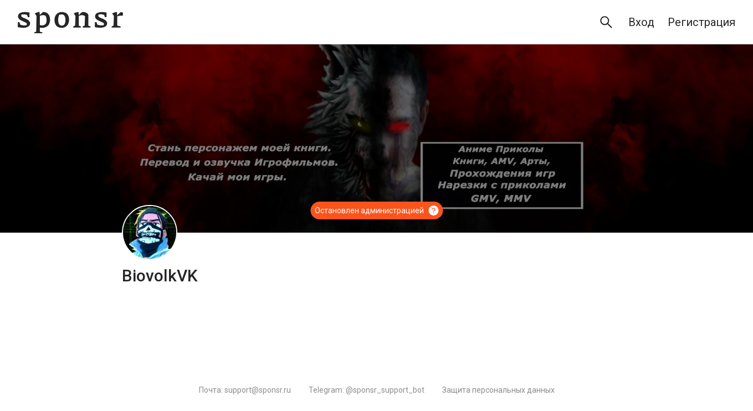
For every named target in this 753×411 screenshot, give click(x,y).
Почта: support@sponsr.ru (245, 390)
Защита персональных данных (498, 390)
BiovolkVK (160, 275)
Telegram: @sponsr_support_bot (366, 390)
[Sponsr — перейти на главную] (70, 22)
